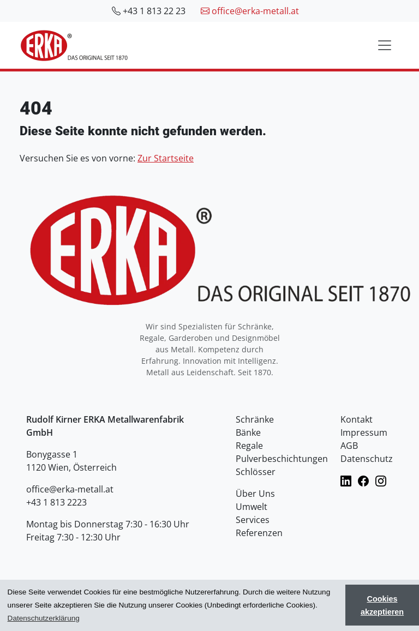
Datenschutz (366, 459)
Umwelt (251, 507)
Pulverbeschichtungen (282, 459)
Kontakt (356, 419)
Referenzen (259, 533)
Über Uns (255, 494)
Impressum (363, 432)
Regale (249, 446)
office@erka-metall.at (250, 11)
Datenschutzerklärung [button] (44, 618)
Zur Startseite (165, 158)
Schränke (255, 419)
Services (253, 520)
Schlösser (256, 472)
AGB (349, 446)
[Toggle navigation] (384, 45)
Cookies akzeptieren (382, 605)
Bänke (248, 432)
